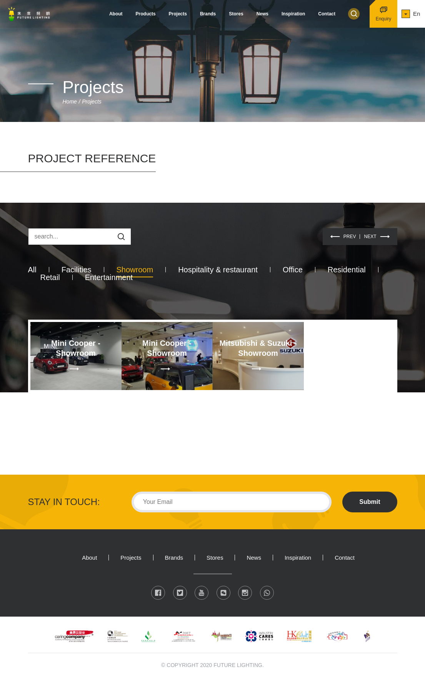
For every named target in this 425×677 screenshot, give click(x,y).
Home (70, 101)
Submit (369, 502)
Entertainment (109, 277)
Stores (236, 14)
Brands (208, 14)
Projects (178, 14)
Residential (347, 269)
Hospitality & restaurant (218, 269)
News (262, 14)
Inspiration (293, 14)
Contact (326, 14)
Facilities (77, 269)
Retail (50, 277)
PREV (349, 236)
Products (146, 14)
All (32, 269)
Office (293, 269)
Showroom (135, 269)
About (116, 14)
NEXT (370, 236)
